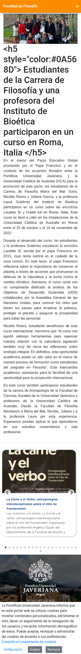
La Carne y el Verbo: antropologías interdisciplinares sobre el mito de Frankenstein (32, 504)
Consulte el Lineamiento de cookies (29, 642)
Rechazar (54, 649)
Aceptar (35, 649)
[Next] (71, 492)
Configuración (13, 649)
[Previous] (7, 492)
